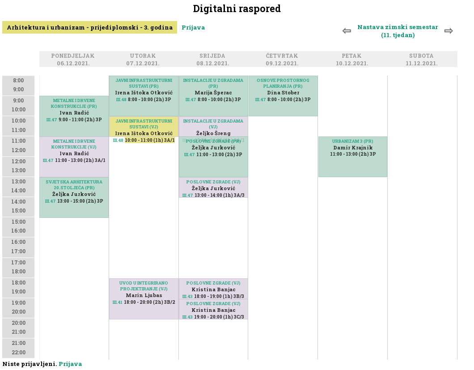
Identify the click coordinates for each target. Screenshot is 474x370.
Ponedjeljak (74, 56)
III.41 (118, 302)
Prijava (193, 27)
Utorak (144, 56)
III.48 (121, 99)
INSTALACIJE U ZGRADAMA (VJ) (213, 124)
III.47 (52, 120)
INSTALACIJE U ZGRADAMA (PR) (213, 83)
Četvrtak (283, 56)
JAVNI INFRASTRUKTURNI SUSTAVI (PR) (143, 83)
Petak (353, 56)
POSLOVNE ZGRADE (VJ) (213, 182)
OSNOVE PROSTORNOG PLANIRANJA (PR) (283, 83)
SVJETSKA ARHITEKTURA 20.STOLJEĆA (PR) (74, 185)
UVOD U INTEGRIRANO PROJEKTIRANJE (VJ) (143, 286)
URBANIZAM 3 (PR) (352, 141)
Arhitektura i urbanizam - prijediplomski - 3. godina (90, 27)
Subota (422, 56)
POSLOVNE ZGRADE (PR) (213, 141)
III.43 (187, 317)
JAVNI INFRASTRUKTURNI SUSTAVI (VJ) (143, 124)
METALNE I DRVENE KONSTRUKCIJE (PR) (74, 103)
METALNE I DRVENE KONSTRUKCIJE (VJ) (74, 144)
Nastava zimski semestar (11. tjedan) (397, 31)
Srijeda (213, 56)
